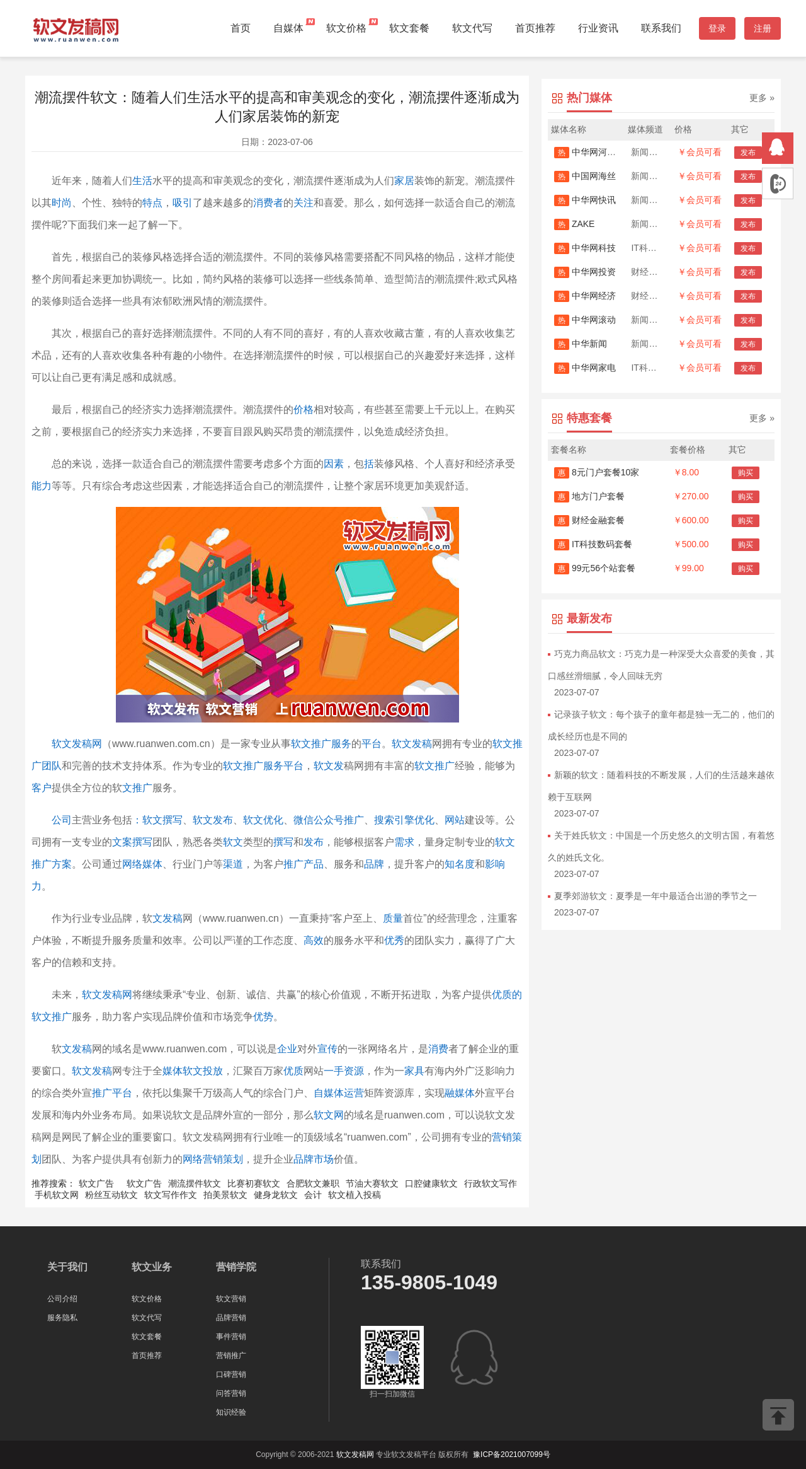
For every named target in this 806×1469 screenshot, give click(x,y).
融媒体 (460, 1093)
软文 (233, 842)
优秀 (394, 940)
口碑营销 (231, 1374)
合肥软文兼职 (313, 1183)
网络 (132, 864)
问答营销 (231, 1393)
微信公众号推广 (328, 820)
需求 (404, 842)
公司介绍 (62, 1298)
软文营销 (231, 1298)
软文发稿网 (77, 743)
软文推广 (434, 765)
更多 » (762, 98)
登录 (717, 28)
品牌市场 (313, 1159)
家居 (404, 180)
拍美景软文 (225, 1195)
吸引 (183, 202)
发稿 (82, 1048)
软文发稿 (412, 743)
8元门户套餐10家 (596, 472)
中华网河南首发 (593, 152)
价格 (303, 409)
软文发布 (213, 820)
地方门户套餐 (589, 496)
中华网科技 (585, 248)
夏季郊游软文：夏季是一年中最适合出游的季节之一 (655, 896)
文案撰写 (132, 842)
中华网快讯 (585, 200)
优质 (293, 1070)
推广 (293, 864)
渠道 (233, 864)
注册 (762, 28)
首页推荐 (535, 28)
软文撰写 (162, 820)
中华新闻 (580, 344)
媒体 (152, 864)
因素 (334, 463)
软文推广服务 (321, 743)
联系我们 (661, 28)
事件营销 (231, 1336)
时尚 (62, 202)
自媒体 (288, 28)
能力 (41, 485)
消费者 (268, 202)
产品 (314, 864)
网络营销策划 (213, 1159)
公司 (62, 820)
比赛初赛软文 (253, 1183)
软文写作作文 (170, 1195)
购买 (745, 472)
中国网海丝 (585, 176)
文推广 (137, 787)
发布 (314, 842)
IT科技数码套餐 (593, 544)
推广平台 (112, 1093)
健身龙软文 (276, 1195)
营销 (502, 1137)
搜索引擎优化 (404, 820)
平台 (371, 743)
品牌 (374, 864)
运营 (354, 1093)
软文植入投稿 (354, 1195)
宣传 (327, 1048)
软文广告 (96, 1183)
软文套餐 (409, 28)
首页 (240, 28)
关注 (303, 202)
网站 (455, 820)
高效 (314, 940)
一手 (334, 1070)
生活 (142, 180)
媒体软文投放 (192, 1070)
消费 (438, 1048)
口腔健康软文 (431, 1183)
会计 (313, 1195)
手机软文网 (57, 1195)
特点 (152, 202)
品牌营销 (231, 1317)
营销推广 (231, 1355)
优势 (263, 1016)
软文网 (329, 1115)
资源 (354, 1070)
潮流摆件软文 (194, 1183)
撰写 (283, 842)
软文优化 (263, 820)
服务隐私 (62, 1317)
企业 (287, 1048)
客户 (41, 787)
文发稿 (167, 918)
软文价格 (346, 28)
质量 (393, 918)
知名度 (460, 864)
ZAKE (574, 224)
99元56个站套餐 (594, 568)
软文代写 (472, 28)
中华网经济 (585, 296)
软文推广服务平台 (263, 765)
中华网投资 (585, 272)
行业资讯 (598, 28)
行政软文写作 (490, 1183)
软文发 (329, 765)
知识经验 (231, 1412)
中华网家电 (585, 368)
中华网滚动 (585, 320)
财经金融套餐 (589, 520)
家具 (414, 1070)
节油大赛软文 (372, 1183)
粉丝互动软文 (111, 1195)
